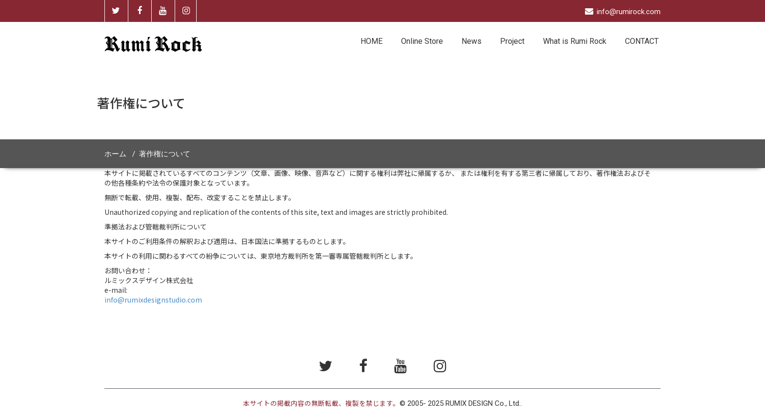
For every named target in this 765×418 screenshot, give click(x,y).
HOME (371, 41)
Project (512, 41)
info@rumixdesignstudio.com (153, 299)
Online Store (422, 41)
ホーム (115, 154)
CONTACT (642, 41)
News (472, 41)
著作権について (164, 154)
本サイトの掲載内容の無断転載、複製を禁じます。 (321, 403)
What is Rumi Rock (574, 41)
